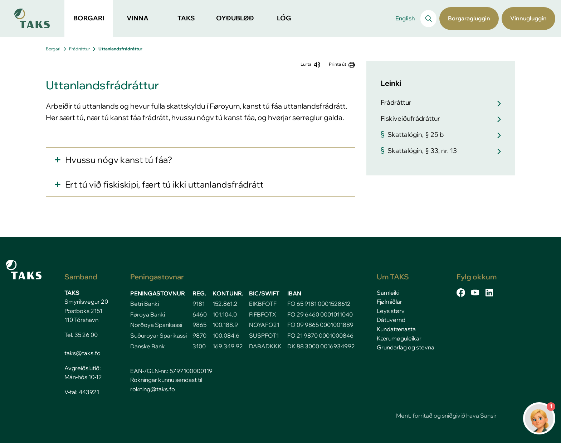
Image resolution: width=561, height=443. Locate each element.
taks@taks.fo (82, 353)
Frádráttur (79, 48)
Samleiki (388, 292)
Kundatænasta (396, 329)
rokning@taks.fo (152, 389)
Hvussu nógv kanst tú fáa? (118, 159)
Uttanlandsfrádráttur (120, 48)
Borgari (53, 48)
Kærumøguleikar (399, 338)
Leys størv (391, 310)
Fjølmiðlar (389, 301)
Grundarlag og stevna (405, 347)
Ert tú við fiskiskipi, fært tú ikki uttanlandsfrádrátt (164, 184)
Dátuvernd (391, 319)
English (405, 18)
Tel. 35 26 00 (81, 334)
